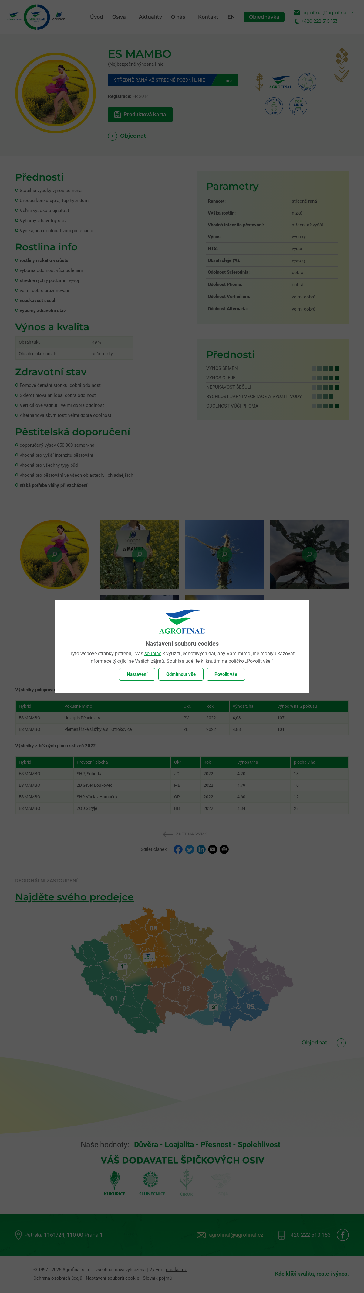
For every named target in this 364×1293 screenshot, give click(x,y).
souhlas (152, 653)
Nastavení (137, 674)
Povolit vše (225, 674)
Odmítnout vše (181, 674)
